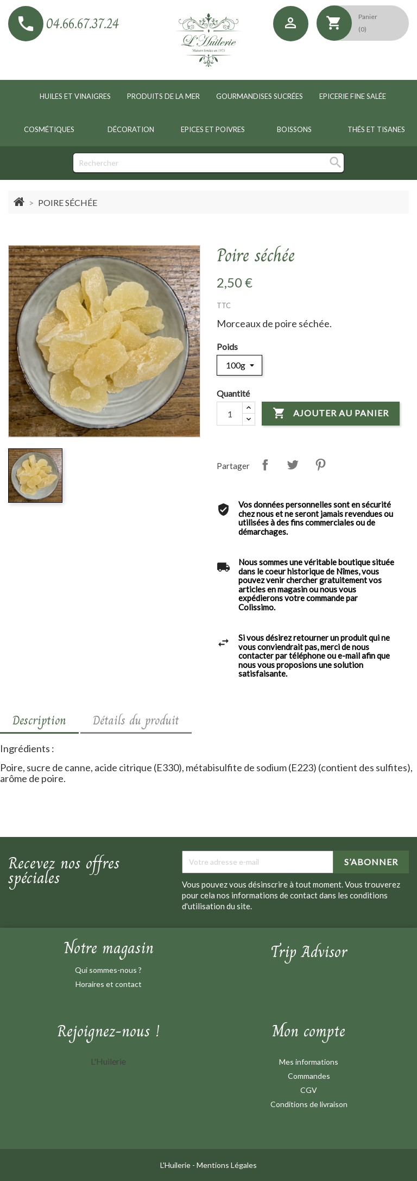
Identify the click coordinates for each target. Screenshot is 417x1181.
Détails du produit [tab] (136, 720)
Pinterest (320, 465)
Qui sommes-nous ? (108, 969)
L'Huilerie (108, 1061)
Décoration (131, 129)
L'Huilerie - (178, 1165)
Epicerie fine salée (352, 96)
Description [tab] (39, 720)
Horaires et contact (108, 984)
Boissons (294, 129)
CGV (308, 1090)
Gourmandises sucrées (259, 96)
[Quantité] (230, 414)
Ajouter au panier (331, 414)
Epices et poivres (213, 129)
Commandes (309, 1075)
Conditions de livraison (309, 1104)
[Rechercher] (208, 162)
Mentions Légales (227, 1165)
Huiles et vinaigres (75, 96)
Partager (265, 465)
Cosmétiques (49, 129)
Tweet (293, 465)
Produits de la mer (163, 96)
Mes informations (308, 1061)
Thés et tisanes (376, 129)
